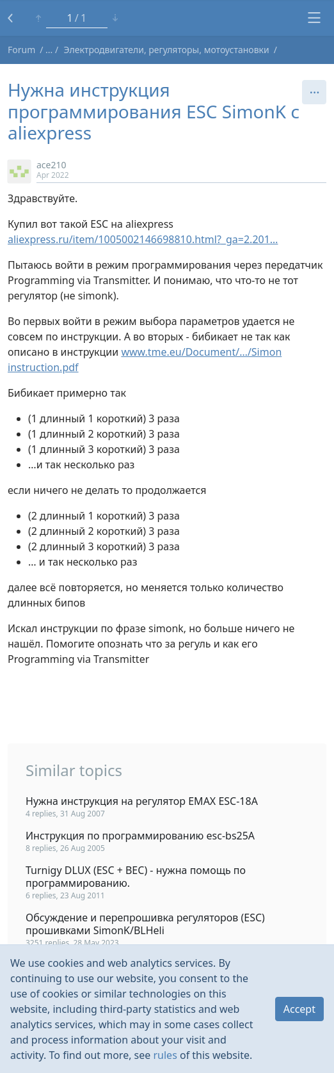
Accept (299, 1009)
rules (165, 1055)
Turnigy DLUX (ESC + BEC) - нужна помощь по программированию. (136, 876)
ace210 (51, 165)
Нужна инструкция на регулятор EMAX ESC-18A (142, 801)
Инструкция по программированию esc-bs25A (140, 836)
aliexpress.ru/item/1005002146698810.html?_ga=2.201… (143, 239)
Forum (21, 50)
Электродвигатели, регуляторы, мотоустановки (166, 50)
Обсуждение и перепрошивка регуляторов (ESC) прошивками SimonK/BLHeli (145, 923)
